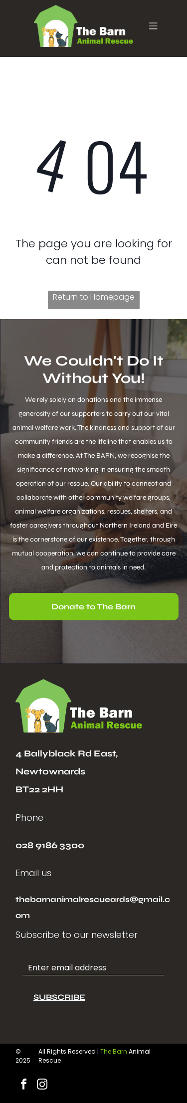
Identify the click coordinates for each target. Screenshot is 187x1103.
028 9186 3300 (49, 845)
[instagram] (42, 1086)
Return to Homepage (94, 297)
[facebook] (23, 1086)
